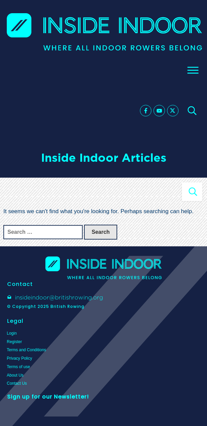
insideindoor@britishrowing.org (59, 297)
